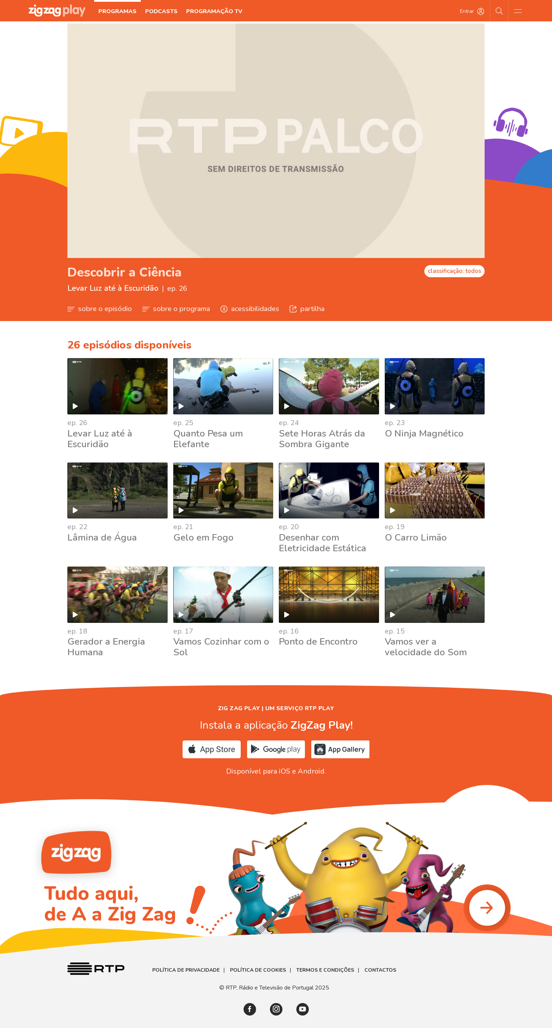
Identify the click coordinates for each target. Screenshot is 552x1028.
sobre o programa (176, 309)
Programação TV (214, 11)
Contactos (380, 970)
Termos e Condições (325, 970)
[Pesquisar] (499, 10)
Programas (118, 11)
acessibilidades (249, 309)
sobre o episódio (99, 309)
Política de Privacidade (186, 970)
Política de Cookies (258, 970)
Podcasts (161, 11)
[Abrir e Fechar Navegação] (517, 10)
